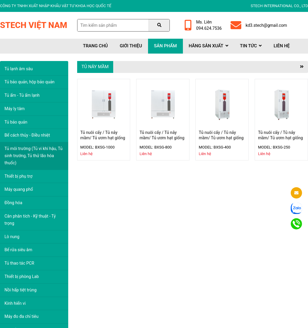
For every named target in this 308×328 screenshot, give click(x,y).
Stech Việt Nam (33, 25)
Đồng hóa (13, 202)
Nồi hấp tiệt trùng (20, 290)
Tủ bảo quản (15, 122)
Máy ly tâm (14, 108)
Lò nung (11, 236)
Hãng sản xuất (208, 46)
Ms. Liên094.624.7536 (203, 25)
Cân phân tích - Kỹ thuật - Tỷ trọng (30, 220)
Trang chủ (95, 46)
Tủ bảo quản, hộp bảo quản (29, 81)
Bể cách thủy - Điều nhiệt (27, 135)
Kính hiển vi (15, 303)
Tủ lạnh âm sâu (18, 68)
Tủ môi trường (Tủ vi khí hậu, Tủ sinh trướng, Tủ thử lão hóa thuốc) (33, 155)
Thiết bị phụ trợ (18, 176)
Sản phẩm (165, 46)
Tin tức (251, 46)
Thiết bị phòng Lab (21, 276)
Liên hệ (281, 46)
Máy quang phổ (18, 189)
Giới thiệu (131, 46)
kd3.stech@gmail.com (259, 25)
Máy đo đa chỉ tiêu (21, 316)
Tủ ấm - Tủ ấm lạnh (22, 95)
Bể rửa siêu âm (18, 249)
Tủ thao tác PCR (19, 263)
